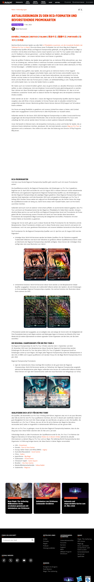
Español (15, 37)
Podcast (45, 546)
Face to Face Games (28, 447)
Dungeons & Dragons (50, 567)
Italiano (43, 37)
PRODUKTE (19, 2)
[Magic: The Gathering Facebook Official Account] (4, 560)
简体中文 (52, 37)
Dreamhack (23, 445)
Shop (50, 2)
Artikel (57, 2)
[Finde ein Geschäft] (32, 540)
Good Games (36, 452)
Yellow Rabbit (40, 465)
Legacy (45, 450)
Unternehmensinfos (66, 540)
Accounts (89, 2)
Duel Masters (47, 569)
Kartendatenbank (78, 2)
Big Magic (28, 456)
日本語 (20, 40)
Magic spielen (35, 2)
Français (25, 37)
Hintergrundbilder (49, 548)
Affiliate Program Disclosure (65, 553)
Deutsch (34, 37)
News (13, 10)
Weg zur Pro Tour (73, 126)
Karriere (63, 545)
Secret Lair (81, 554)
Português (73, 37)
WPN (62, 549)
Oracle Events (29, 458)
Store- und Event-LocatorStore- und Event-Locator (84, 548)
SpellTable (81, 556)
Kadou (22, 454)
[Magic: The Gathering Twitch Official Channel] (17, 560)
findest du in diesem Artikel (51, 437)
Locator (67, 2)
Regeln (45, 543)
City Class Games (27, 463)
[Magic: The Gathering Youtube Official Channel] (24, 560)
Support (63, 547)
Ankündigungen (21, 10)
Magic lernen (43, 2)
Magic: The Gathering (85, 539)
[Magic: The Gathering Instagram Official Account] (31, 560)
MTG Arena (28, 2)
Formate (46, 541)
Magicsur (27, 467)
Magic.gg (80, 543)
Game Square (32, 461)
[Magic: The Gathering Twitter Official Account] (10, 560)
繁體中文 (62, 37)
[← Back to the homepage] (7, 2)
